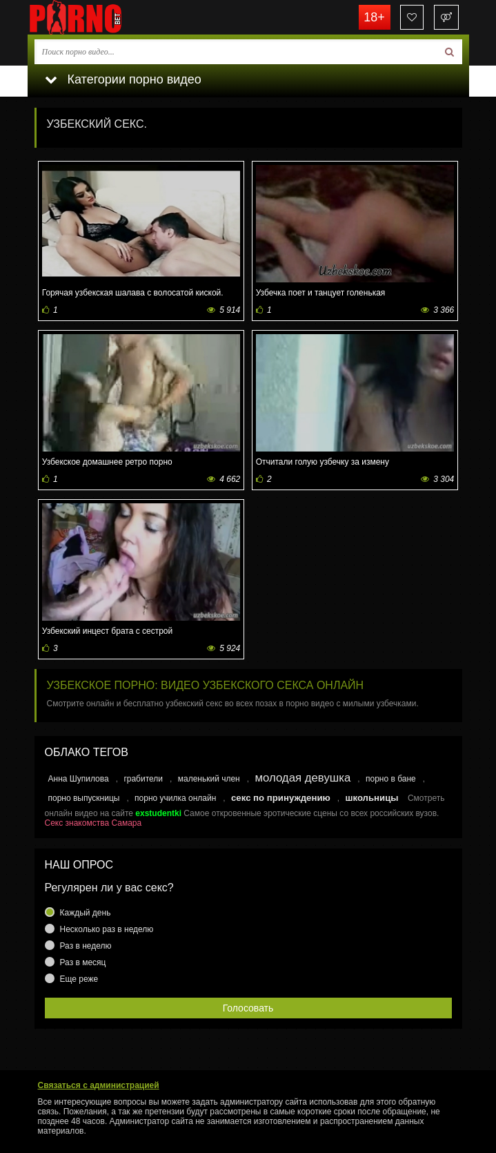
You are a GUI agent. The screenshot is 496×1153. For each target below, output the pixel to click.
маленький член (209, 779)
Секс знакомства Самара (93, 823)
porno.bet (97, 17)
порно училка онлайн (175, 798)
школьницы (371, 798)
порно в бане (391, 779)
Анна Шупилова (78, 779)
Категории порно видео (123, 79)
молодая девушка (302, 777)
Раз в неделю (86, 946)
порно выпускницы (84, 798)
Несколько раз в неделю (107, 929)
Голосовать (248, 1008)
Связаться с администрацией (98, 1085)
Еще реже (79, 979)
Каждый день (85, 913)
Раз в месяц (83, 962)
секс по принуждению (280, 798)
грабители (143, 779)
